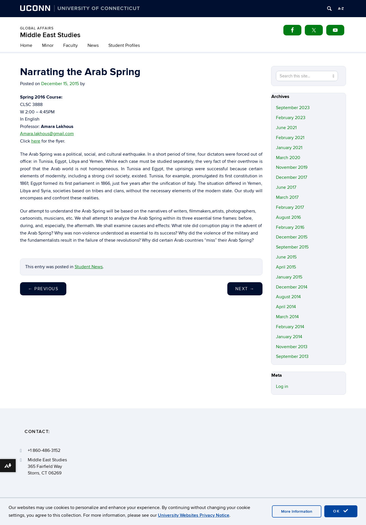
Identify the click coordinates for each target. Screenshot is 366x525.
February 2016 (290, 227)
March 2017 (287, 197)
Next (244, 288)
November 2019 (291, 167)
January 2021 (289, 148)
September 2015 (292, 247)
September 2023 (293, 108)
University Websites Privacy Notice (193, 515)
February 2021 (290, 138)
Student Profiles (124, 45)
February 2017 (290, 207)
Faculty (70, 45)
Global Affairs (37, 28)
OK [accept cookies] (341, 511)
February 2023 (290, 118)
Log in (282, 386)
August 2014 (288, 297)
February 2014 (290, 327)
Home (26, 45)
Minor (47, 45)
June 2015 (286, 257)
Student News (89, 267)
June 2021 (286, 128)
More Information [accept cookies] (296, 511)
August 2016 (288, 217)
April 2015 (286, 267)
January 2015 (289, 277)
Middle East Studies (50, 35)
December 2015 (291, 237)
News (93, 45)
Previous (43, 288)
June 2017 (286, 187)
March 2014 (287, 317)
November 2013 (291, 347)
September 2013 (292, 356)
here (35, 141)
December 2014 (291, 287)
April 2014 (286, 307)
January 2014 (289, 337)
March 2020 (288, 158)
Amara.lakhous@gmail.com (47, 134)
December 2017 (291, 177)
